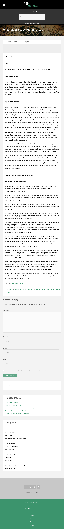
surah (9, 293)
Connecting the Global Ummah (14, 428)
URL (4, 361)
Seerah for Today (10, 451)
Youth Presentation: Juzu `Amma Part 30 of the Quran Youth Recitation (26, 409)
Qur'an (30, 290)
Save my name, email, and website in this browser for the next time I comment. (30, 372)
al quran (9, 290)
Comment (6, 311)
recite (58, 290)
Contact (32, 526)
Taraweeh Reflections (11, 453)
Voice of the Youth (10, 470)
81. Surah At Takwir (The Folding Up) (16, 412)
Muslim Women (9, 442)
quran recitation (40, 290)
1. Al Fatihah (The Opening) (13, 407)
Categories (32, 520)
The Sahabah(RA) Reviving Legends (15, 456)
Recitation (50, 290)
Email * (5, 350)
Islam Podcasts (9, 431)
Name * (5, 338)
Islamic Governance (10, 434)
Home (32, 517)
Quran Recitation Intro (11, 404)
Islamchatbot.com (32, 21)
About (32, 523)
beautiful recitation (20, 290)
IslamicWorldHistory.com (32, 23)
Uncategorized (9, 462)
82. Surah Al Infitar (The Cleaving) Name (17, 415)
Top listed (8, 459)
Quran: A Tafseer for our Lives (14, 448)
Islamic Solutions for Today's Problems (16, 439)
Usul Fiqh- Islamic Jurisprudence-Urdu (16, 467)
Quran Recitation (17, 284)
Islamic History (9, 437)
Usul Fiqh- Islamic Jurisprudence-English (16, 464)
